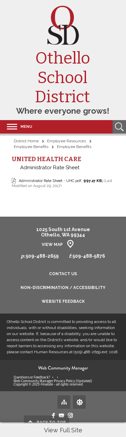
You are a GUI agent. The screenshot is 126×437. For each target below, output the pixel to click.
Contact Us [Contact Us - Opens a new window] (63, 274)
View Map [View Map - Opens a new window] (52, 244)
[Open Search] (119, 127)
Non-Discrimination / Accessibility (63, 288)
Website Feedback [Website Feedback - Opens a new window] (63, 301)
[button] (16, 127)
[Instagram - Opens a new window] (70, 415)
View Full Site (63, 430)
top (51, 422)
